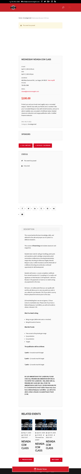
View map (51, 80)
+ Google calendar (42, 145)
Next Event (56, 460)
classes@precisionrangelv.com (30, 91)
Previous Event (26, 460)
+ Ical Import (25, 145)
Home (20, 18)
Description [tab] (29, 229)
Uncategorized (27, 18)
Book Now (42, 469)
